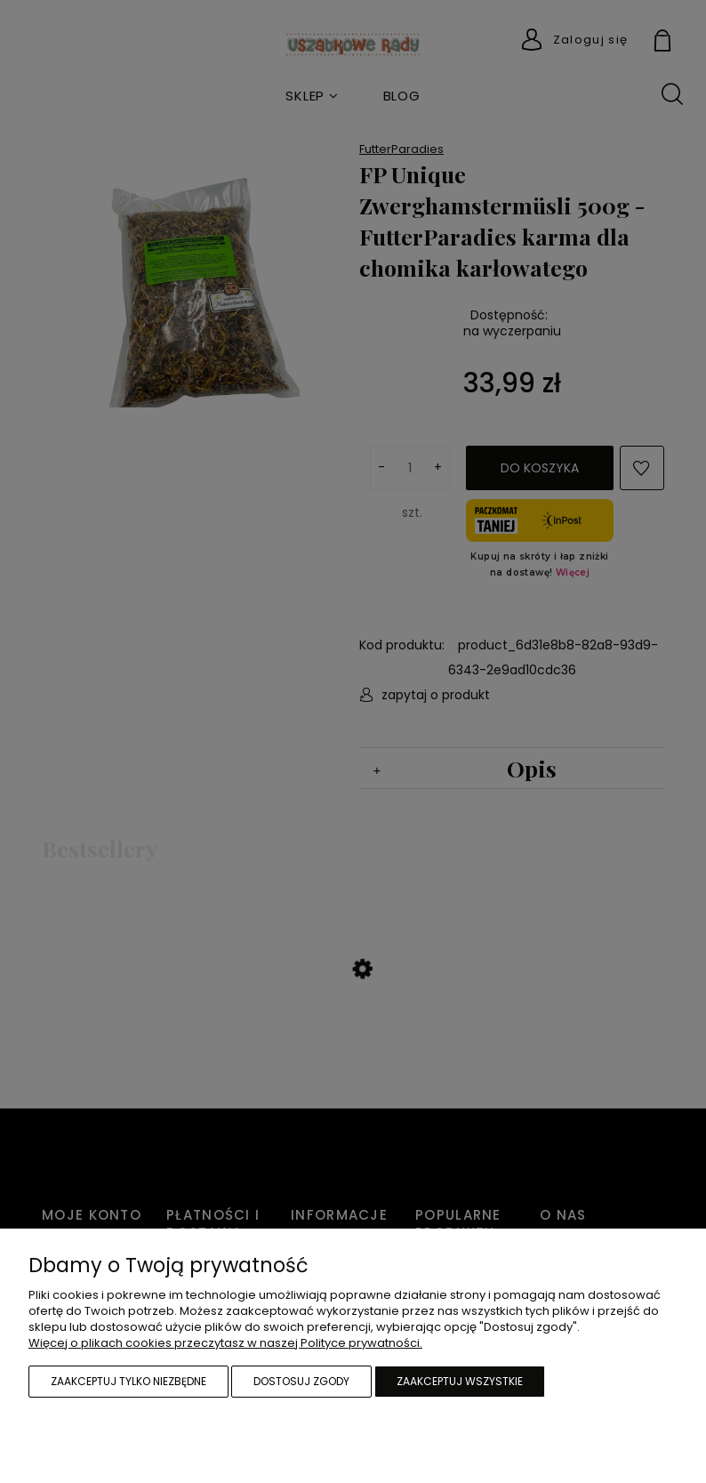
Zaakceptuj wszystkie (460, 1381)
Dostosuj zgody (301, 1381)
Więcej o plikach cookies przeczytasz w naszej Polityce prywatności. (225, 1342)
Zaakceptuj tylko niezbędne (128, 1381)
